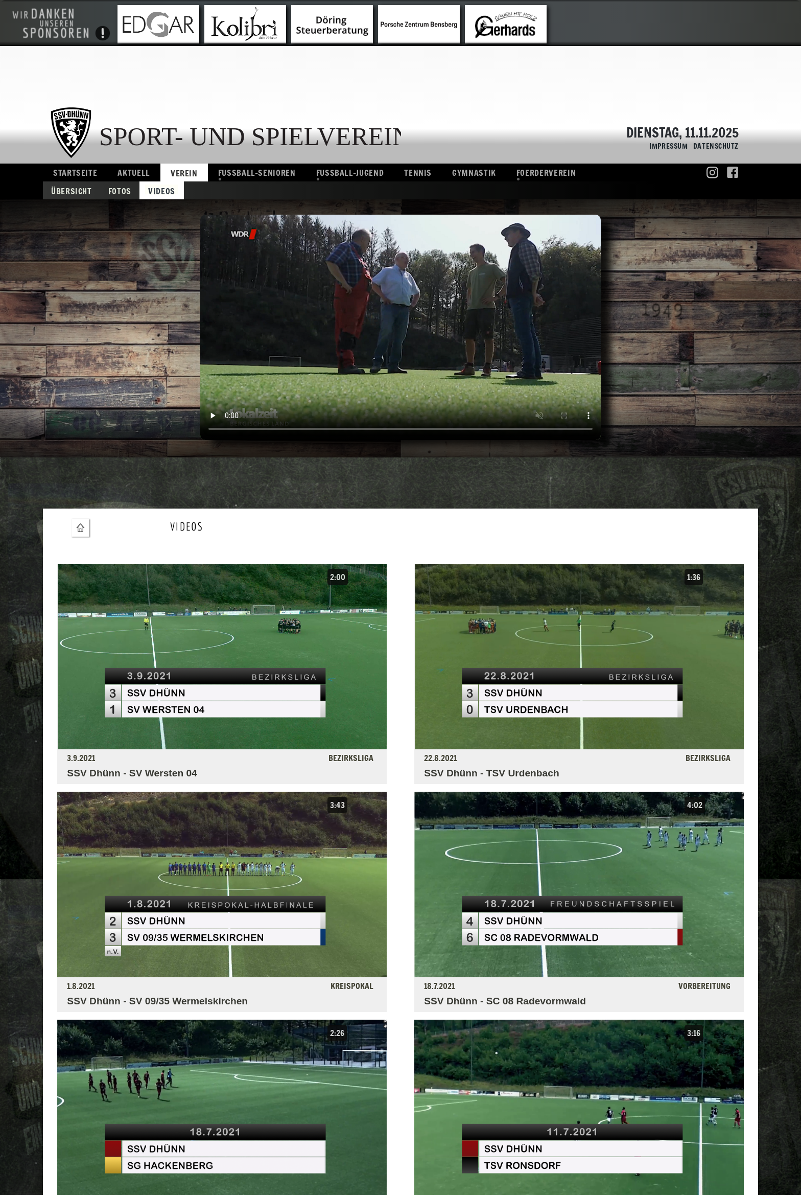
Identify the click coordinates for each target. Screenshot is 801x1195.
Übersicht (71, 190)
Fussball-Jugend (350, 172)
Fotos (119, 190)
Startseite (75, 172)
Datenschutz (713, 146)
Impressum (666, 146)
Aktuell (133, 172)
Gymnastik (474, 172)
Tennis (418, 172)
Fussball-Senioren (257, 172)
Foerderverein (546, 172)
